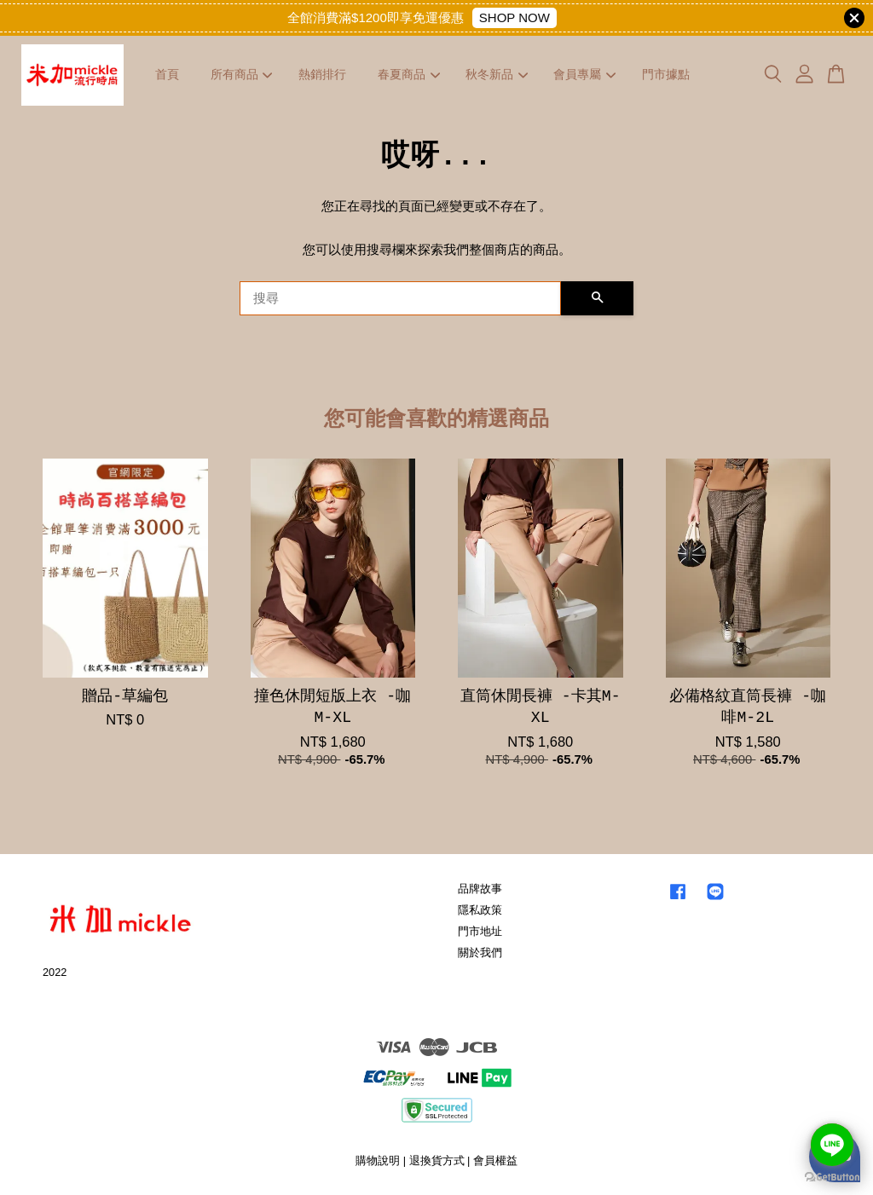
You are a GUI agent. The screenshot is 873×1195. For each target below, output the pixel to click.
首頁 (167, 74)
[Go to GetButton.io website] (832, 1177)
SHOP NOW (514, 17)
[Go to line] (832, 1144)
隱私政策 (480, 909)
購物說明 (378, 1160)
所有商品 (242, 74)
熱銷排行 (322, 74)
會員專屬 (584, 74)
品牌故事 (480, 888)
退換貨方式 (437, 1160)
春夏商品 (409, 74)
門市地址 (480, 931)
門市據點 (666, 74)
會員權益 (495, 1160)
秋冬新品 (496, 74)
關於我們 (480, 952)
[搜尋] (400, 298)
